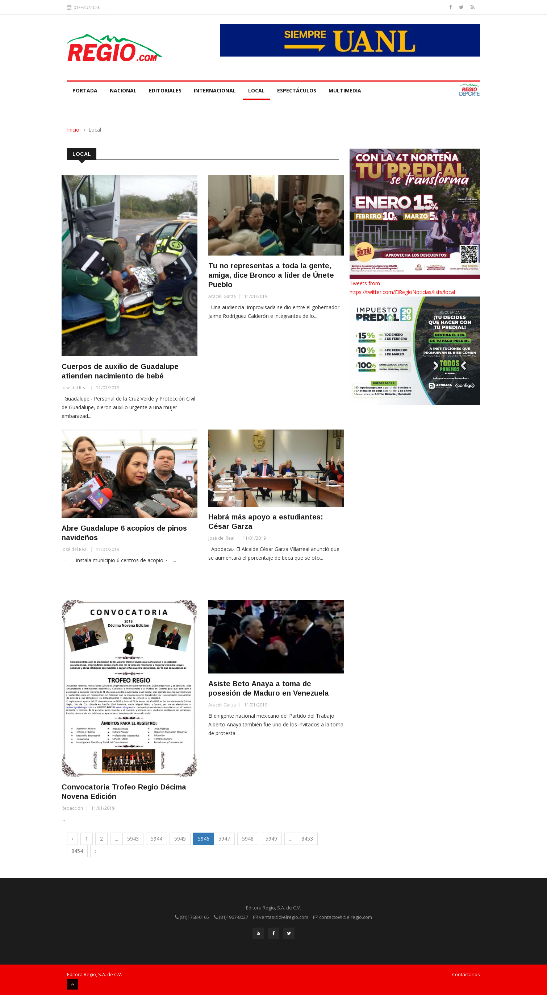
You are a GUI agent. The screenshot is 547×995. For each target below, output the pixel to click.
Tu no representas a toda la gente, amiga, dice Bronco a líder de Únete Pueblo (271, 275)
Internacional (215, 90)
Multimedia (345, 90)
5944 (156, 838)
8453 (307, 838)
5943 (133, 838)
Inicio (73, 129)
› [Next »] (95, 850)
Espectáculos (296, 90)
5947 (224, 838)
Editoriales (165, 90)
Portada (84, 90)
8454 (77, 850)
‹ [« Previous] (72, 838)
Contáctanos (466, 974)
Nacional (123, 90)
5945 (180, 838)
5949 (271, 838)
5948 (248, 838)
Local (256, 90)
